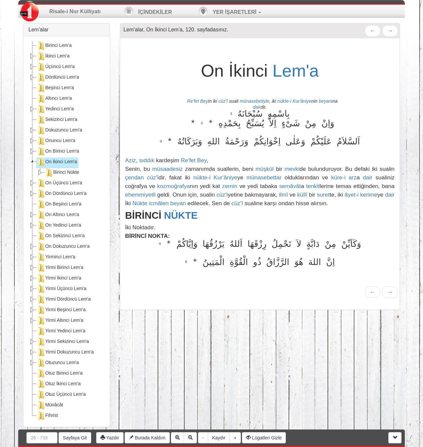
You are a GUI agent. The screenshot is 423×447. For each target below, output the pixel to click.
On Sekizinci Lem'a (61, 236)
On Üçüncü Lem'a (59, 183)
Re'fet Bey (197, 101)
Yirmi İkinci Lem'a (59, 278)
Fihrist (47, 416)
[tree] (66, 231)
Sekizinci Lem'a (57, 120)
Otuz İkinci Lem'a (59, 384)
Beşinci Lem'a (55, 88)
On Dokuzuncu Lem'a (63, 246)
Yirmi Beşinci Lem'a (61, 310)
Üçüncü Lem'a (56, 67)
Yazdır (109, 437)
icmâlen (159, 203)
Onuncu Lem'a (56, 141)
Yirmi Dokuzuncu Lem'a (65, 352)
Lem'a (296, 70)
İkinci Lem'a (53, 56)
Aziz (130, 160)
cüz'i (222, 194)
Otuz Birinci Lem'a (60, 373)
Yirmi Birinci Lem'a (60, 268)
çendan (134, 177)
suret (323, 194)
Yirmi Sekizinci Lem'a (63, 342)
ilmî (283, 194)
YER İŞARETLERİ (229, 11)
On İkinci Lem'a (57, 162)
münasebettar (264, 177)
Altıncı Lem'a (54, 98)
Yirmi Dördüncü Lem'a (64, 299)
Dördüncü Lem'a (58, 77)
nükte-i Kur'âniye (294, 101)
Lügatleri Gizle (264, 437)
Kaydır (218, 437)
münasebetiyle (254, 101)
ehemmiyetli (140, 194)
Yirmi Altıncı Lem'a (60, 320)
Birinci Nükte (62, 172)
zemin (229, 186)
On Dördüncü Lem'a (62, 194)
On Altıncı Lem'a (58, 215)
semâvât (290, 186)
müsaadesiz (167, 169)
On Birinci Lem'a (58, 151)
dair (256, 107)
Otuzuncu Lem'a (58, 363)
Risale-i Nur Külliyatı (75, 11)
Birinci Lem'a (54, 46)
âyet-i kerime (361, 194)
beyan (325, 101)
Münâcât (50, 405)
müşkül (264, 169)
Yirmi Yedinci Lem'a (61, 331)
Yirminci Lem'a (56, 257)
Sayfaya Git (75, 437)
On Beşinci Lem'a (59, 204)
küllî (302, 194)
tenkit (313, 186)
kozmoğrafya (173, 186)
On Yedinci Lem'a (59, 225)
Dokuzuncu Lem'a (59, 130)
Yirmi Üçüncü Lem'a (61, 289)
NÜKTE (180, 215)
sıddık (146, 160)
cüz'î (223, 101)
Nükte (140, 203)
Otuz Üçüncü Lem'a (61, 394)
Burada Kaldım (147, 437)
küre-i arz (344, 177)
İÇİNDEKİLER (148, 11)
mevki (292, 169)
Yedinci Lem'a (55, 109)
